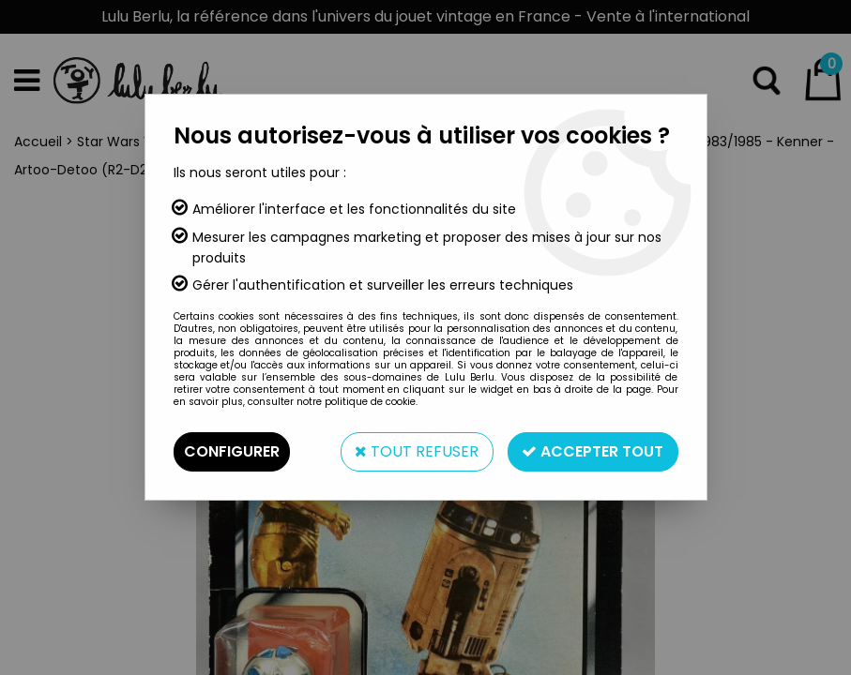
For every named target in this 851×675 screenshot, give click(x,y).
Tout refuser (416, 451)
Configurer (232, 451)
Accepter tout (592, 451)
